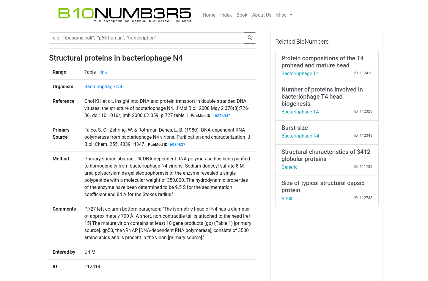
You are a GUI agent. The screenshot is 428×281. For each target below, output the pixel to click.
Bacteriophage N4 (103, 86)
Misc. (282, 15)
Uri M (90, 252)
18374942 (222, 115)
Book (242, 15)
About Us (261, 15)
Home (209, 15)
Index (226, 15)
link (103, 72)
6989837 (177, 144)
